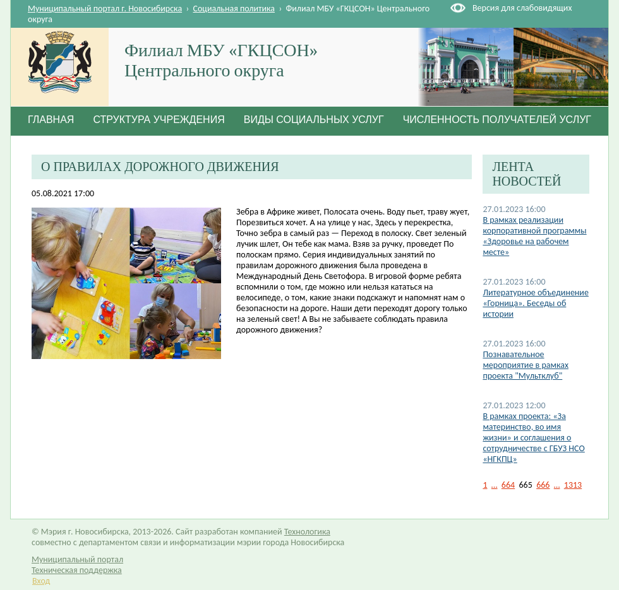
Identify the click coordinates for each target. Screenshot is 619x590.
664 (508, 485)
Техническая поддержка (77, 570)
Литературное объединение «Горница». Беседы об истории (536, 303)
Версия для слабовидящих (522, 8)
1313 (573, 485)
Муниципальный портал (77, 559)
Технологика (307, 531)
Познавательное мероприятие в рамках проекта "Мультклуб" (525, 365)
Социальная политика (234, 8)
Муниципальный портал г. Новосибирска (105, 8)
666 (543, 485)
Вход (41, 580)
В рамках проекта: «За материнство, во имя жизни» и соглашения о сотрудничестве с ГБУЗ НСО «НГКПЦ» (533, 437)
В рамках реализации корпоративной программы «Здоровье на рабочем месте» (534, 236)
